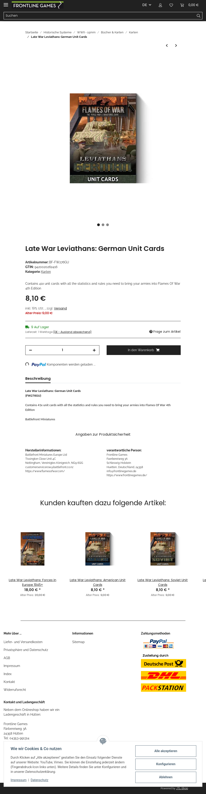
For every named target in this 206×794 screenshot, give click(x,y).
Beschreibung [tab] (38, 378)
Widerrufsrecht (15, 690)
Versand (60, 308)
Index (8, 674)
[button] (160, 4)
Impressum (12, 666)
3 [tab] (107, 224)
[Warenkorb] (189, 4)
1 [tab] (98, 224)
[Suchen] (99, 16)
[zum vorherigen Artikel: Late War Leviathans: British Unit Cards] (166, 45)
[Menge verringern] (30, 350)
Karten (46, 271)
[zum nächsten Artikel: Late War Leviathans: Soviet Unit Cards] (176, 45)
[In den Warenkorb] (29, 58)
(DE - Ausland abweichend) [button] (72, 332)
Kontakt (9, 682)
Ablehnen (165, 777)
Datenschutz (40, 780)
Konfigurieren (165, 764)
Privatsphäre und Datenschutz (26, 650)
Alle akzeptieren (165, 751)
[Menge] (62, 350)
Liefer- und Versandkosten (23, 642)
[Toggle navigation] (6, 3)
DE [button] (144, 4)
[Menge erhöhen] (94, 350)
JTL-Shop (182, 788)
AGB (7, 658)
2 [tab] (103, 224)
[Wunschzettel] (171, 4)
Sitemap (78, 642)
